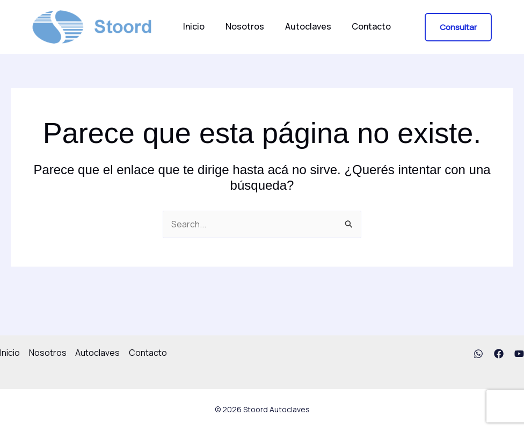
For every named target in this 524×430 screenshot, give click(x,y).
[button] (458, 27)
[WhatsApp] (478, 354)
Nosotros (239, 26)
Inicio (192, 26)
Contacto (359, 26)
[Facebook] (499, 354)
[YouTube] (519, 354)
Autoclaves (299, 26)
